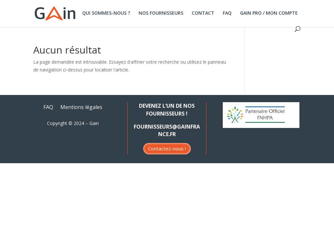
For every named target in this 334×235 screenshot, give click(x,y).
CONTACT (203, 13)
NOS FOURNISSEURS (161, 13)
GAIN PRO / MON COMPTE (269, 13)
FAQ (227, 13)
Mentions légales (81, 108)
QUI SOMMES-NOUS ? (106, 13)
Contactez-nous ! (167, 148)
